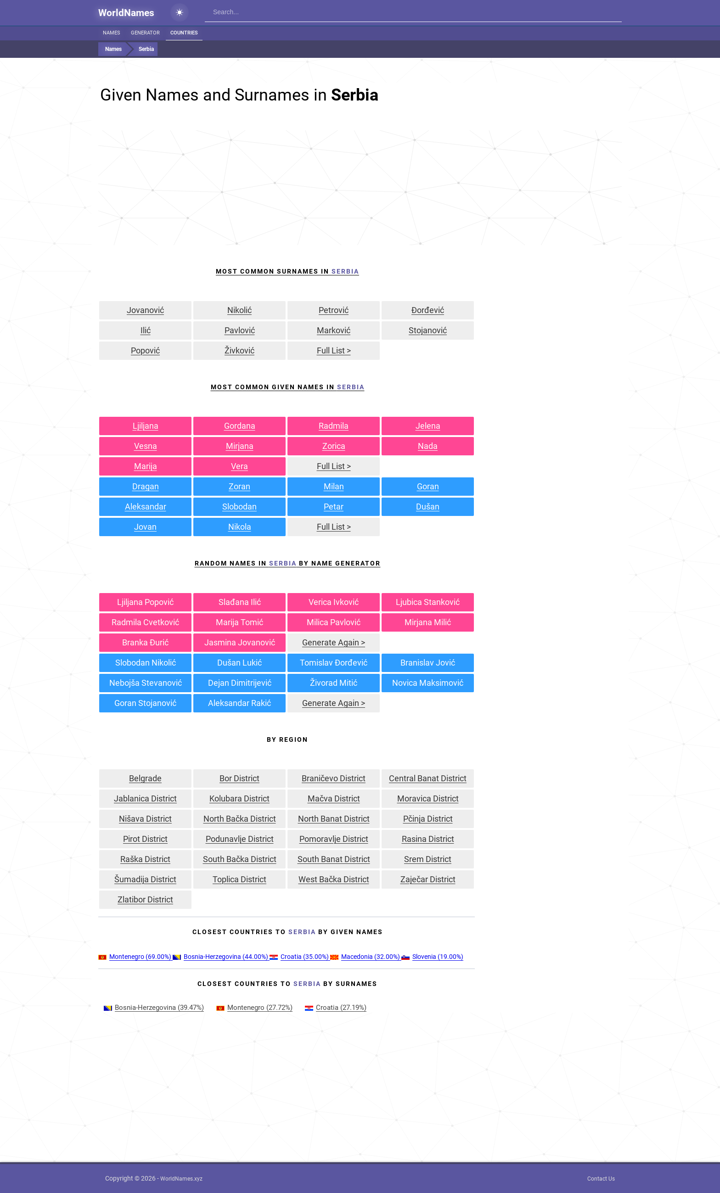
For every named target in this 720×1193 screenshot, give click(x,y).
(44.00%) (221, 956)
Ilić (146, 330)
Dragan (145, 486)
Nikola (239, 527)
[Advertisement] (360, 187)
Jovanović (145, 310)
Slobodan (239, 506)
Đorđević (427, 310)
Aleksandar (145, 506)
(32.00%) (365, 956)
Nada (428, 446)
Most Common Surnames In (287, 271)
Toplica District (239, 879)
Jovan (145, 527)
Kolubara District (239, 798)
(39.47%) (154, 1007)
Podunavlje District (240, 839)
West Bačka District (333, 879)
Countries (184, 33)
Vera (239, 466)
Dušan (427, 506)
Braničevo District (334, 778)
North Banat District (334, 818)
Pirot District (145, 839)
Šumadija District (145, 879)
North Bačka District (239, 818)
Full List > (334, 350)
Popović (145, 350)
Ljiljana (145, 426)
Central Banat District (428, 778)
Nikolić (239, 310)
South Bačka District (239, 859)
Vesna (145, 446)
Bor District (239, 778)
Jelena (428, 426)
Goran (428, 486)
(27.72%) (254, 1007)
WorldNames (126, 12)
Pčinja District (428, 818)
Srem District (427, 859)
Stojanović (428, 330)
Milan (334, 486)
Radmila (334, 426)
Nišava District (145, 818)
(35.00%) (300, 956)
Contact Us (601, 1179)
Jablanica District (145, 798)
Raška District (145, 859)
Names (111, 33)
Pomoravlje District (333, 839)
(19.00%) (432, 956)
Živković (239, 350)
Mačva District (334, 798)
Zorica (333, 446)
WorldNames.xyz (181, 1179)
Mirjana (239, 446)
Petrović (334, 310)
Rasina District (428, 839)
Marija (145, 466)
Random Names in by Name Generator (288, 563)
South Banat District (334, 859)
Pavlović (240, 330)
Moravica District (428, 798)
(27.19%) (335, 1007)
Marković (333, 330)
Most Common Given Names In (288, 387)
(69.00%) (135, 956)
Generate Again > (333, 642)
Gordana (239, 426)
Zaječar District (428, 879)
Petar (333, 506)
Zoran (239, 486)
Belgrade (145, 778)
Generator (145, 33)
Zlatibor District (145, 899)
